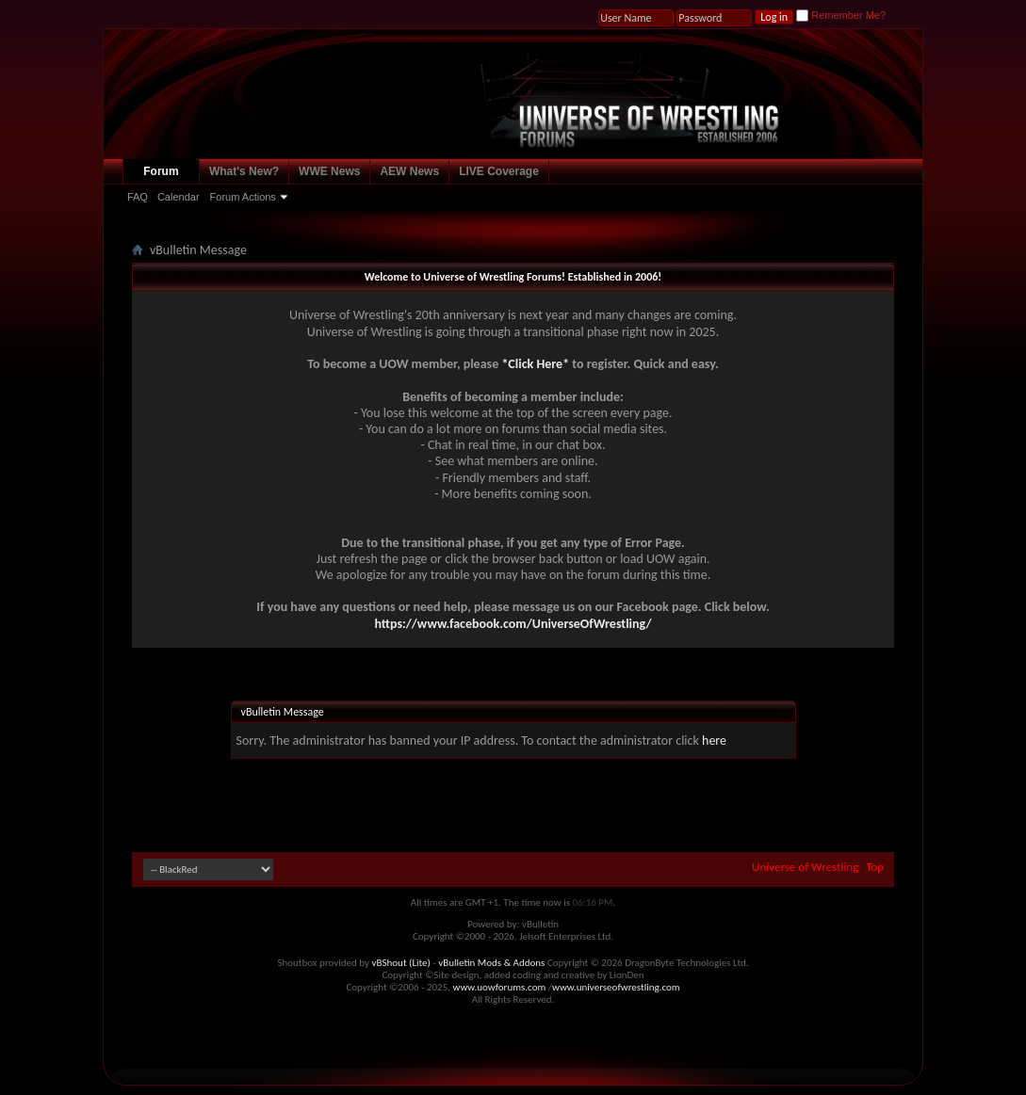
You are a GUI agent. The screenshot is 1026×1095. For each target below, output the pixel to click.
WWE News (329, 171)
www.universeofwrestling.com (616, 987)
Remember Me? (841, 15)
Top (875, 867)
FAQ (137, 196)
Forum (160, 171)
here (714, 741)
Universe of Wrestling (805, 867)
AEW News (409, 171)
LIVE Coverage (499, 171)
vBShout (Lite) (401, 963)
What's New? (244, 171)
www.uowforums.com (499, 987)
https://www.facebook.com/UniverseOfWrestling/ (512, 624)
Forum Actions (243, 196)
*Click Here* (535, 364)
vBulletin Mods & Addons (491, 963)
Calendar (178, 196)
